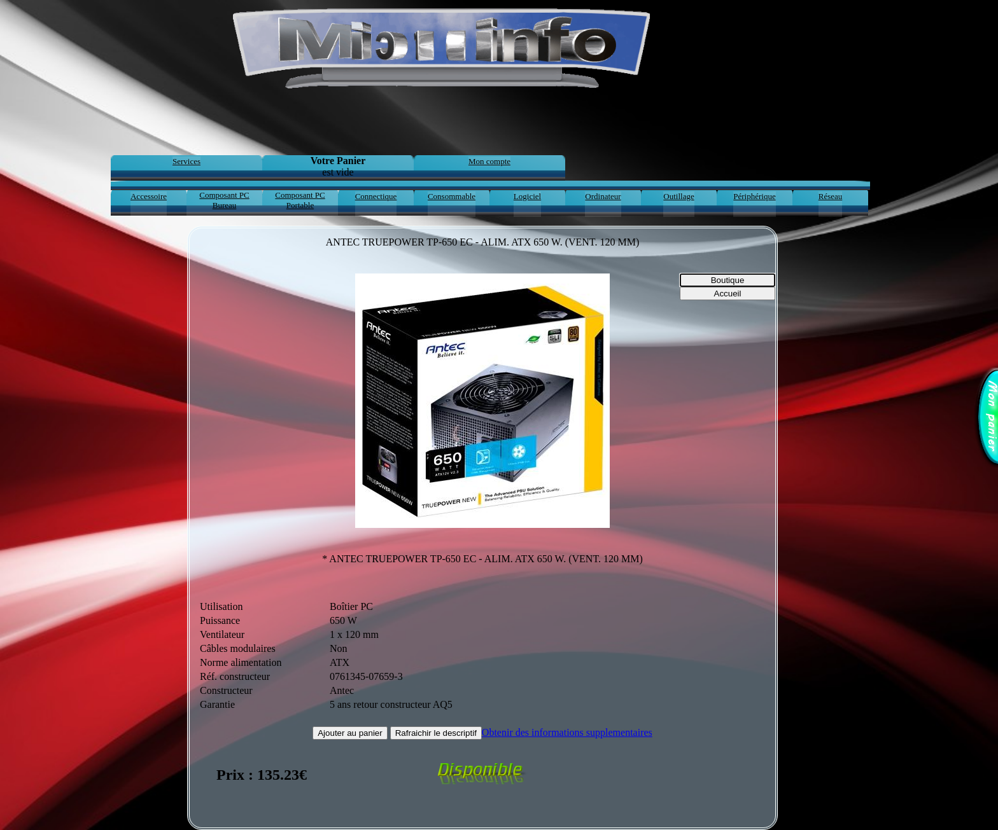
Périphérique (754, 196)
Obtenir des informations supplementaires (567, 732)
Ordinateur (603, 196)
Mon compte (489, 161)
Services (186, 161)
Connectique (376, 196)
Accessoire (148, 196)
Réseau (831, 196)
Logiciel (527, 196)
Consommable (451, 196)
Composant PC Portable (300, 200)
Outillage (678, 196)
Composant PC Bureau (224, 200)
